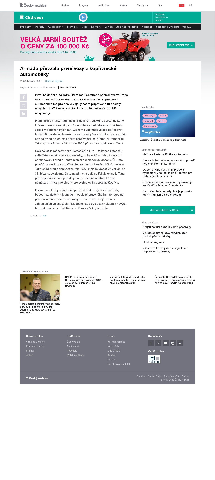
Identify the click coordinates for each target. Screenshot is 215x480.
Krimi (163, 116)
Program (83, 5)
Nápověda (113, 393)
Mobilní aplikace (76, 402)
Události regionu (54, 81)
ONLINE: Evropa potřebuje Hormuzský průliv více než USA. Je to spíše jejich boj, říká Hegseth (83, 355)
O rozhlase (142, 5)
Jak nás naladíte (127, 26)
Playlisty (72, 26)
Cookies (141, 423)
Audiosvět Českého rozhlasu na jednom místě (163, 140)
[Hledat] (191, 5)
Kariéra (111, 402)
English (185, 423)
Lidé (84, 26)
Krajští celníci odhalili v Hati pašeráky (173, 252)
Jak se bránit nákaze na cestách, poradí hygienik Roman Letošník (175, 171)
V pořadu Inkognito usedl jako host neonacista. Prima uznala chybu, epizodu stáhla (127, 354)
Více (186, 26)
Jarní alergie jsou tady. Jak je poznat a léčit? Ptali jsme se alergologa (176, 214)
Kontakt (147, 26)
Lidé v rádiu (114, 398)
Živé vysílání (150, 126)
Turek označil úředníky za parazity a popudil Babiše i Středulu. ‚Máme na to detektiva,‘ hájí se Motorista (40, 355)
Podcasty (72, 398)
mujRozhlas (103, 5)
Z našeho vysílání (167, 26)
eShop (29, 402)
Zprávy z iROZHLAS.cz (35, 318)
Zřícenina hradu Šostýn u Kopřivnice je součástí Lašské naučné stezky (174, 200)
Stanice (123, 5)
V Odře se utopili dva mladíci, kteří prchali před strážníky (175, 267)
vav (44, 278)
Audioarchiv (161, 17)
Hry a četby (149, 116)
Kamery (159, 20)
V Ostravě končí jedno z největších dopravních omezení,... (174, 294)
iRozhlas (65, 5)
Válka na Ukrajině (35, 389)
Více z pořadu (150, 246)
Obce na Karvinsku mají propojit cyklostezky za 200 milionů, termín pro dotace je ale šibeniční (174, 186)
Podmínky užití (171, 423)
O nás (109, 26)
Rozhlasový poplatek (119, 411)
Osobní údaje (154, 423)
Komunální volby (35, 393)
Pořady (39, 26)
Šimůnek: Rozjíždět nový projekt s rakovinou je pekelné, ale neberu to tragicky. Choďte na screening (175, 354)
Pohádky (148, 121)
